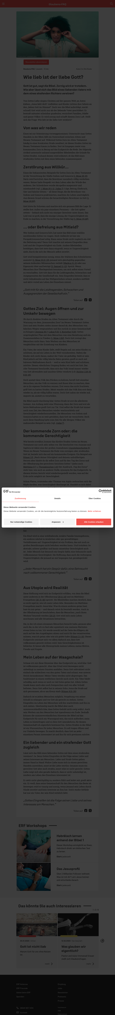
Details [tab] (57, 498)
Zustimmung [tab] (20, 498)
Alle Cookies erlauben (93, 522)
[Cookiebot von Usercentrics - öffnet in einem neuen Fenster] (100, 491)
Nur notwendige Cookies (21, 522)
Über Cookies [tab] (95, 498)
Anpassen (58, 522)
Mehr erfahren (94, 511)
